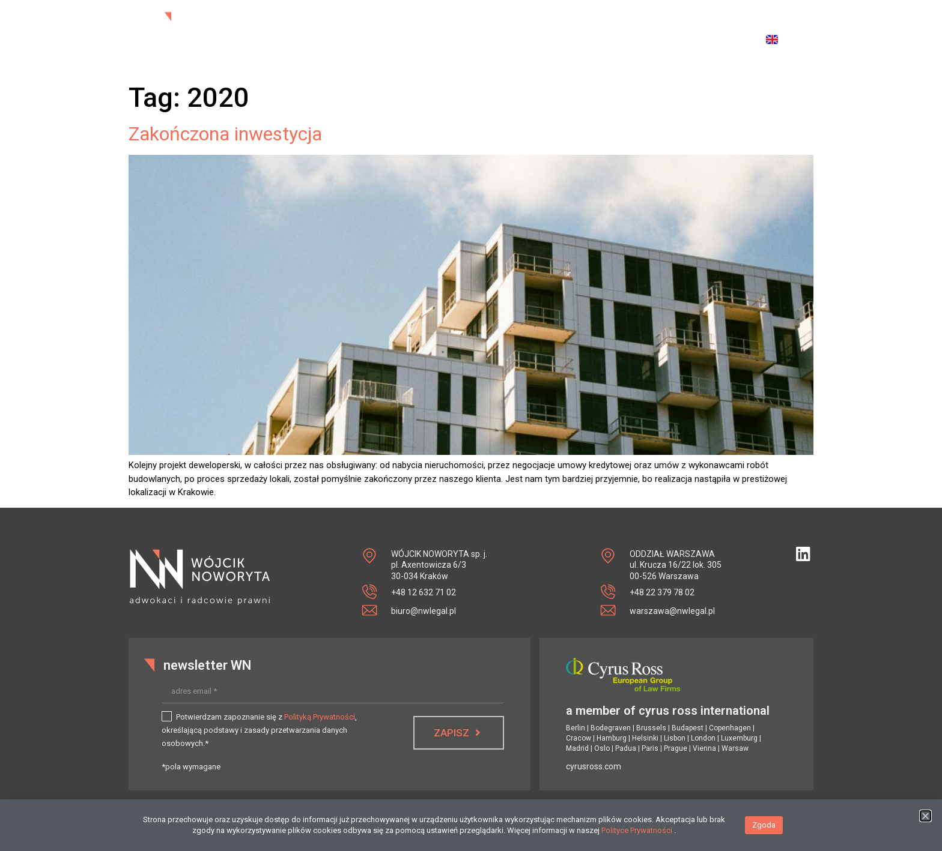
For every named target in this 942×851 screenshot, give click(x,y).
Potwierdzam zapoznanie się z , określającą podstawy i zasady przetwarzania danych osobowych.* (259, 730)
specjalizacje (572, 31)
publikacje (643, 31)
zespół (510, 31)
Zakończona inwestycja (225, 133)
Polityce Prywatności (637, 836)
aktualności (421, 31)
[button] (925, 821)
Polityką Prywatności (319, 716)
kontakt (695, 31)
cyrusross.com (593, 766)
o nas (472, 31)
